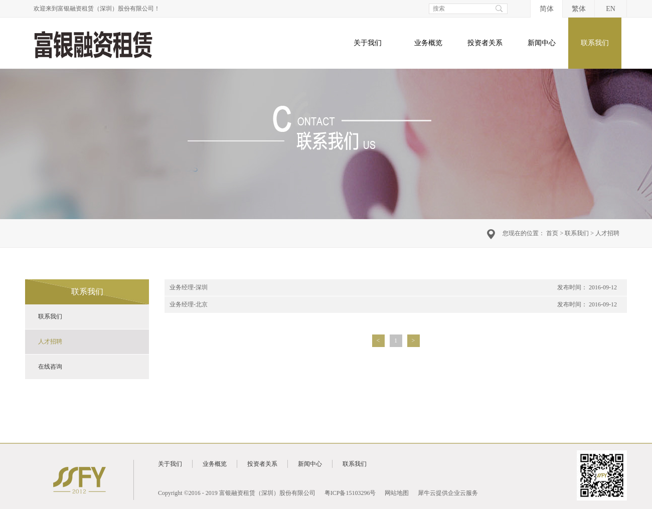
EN (610, 9)
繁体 (579, 9)
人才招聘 (607, 233)
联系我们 (577, 233)
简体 (547, 9)
